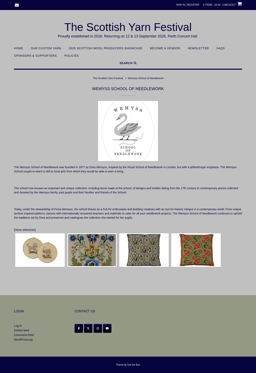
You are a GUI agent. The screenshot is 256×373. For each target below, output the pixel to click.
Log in (18, 325)
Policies (71, 55)
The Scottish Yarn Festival (128, 27)
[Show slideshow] (25, 229)
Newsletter (198, 48)
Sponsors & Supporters (35, 55)
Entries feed (21, 330)
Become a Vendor (165, 48)
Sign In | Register (187, 4)
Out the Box (133, 364)
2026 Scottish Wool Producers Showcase (105, 48)
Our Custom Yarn (46, 48)
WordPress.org (23, 339)
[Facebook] (79, 328)
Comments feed (24, 335)
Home (18, 48)
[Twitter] (88, 328)
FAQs (221, 48)
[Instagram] (98, 328)
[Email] (107, 328)
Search (127, 63)
